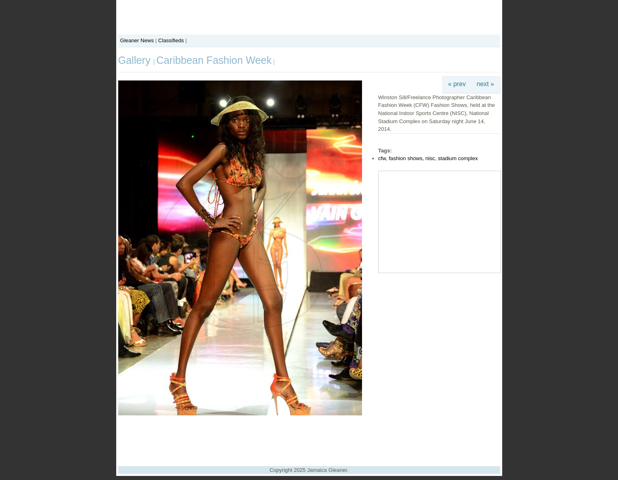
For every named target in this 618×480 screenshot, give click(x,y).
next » (485, 83)
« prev (457, 83)
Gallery (136, 60)
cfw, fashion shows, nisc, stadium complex (428, 158)
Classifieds (171, 40)
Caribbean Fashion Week (214, 60)
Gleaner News (137, 40)
